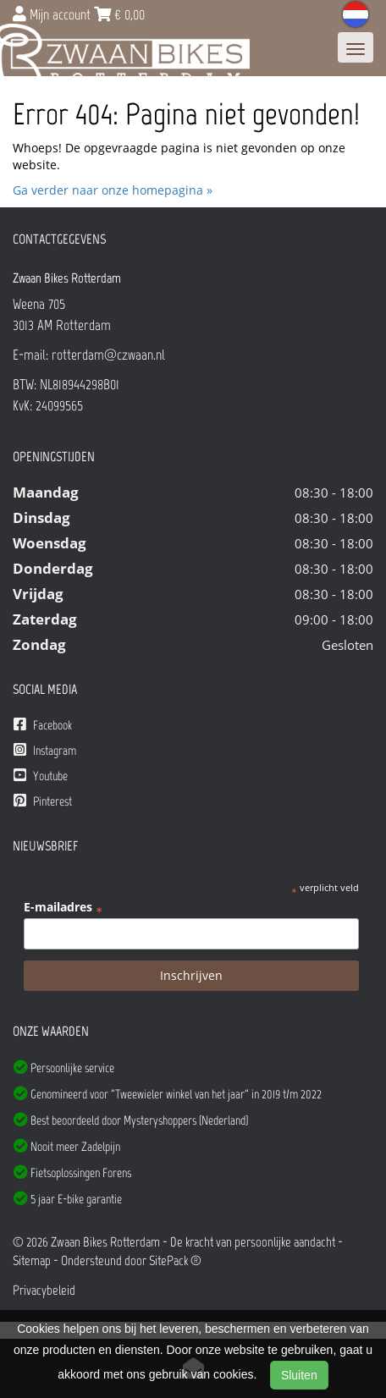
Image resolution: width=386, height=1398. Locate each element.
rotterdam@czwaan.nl (108, 354)
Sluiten (299, 1375)
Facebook (43, 725)
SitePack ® (175, 1260)
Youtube (41, 776)
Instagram (45, 750)
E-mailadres (63, 907)
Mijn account (53, 14)
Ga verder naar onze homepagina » (112, 190)
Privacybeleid (44, 1290)
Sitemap (32, 1260)
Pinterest (43, 801)
